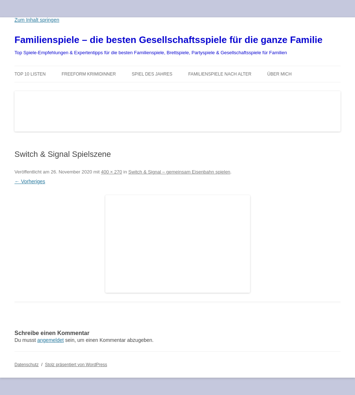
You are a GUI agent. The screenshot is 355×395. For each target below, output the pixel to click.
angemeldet (50, 340)
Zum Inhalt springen (36, 20)
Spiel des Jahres (152, 74)
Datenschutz (26, 364)
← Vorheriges (29, 181)
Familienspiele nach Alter (220, 74)
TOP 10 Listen (30, 74)
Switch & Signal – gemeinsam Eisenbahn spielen (179, 172)
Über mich (279, 74)
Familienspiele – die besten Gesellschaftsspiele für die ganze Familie (168, 39)
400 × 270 (111, 172)
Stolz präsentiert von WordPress (76, 364)
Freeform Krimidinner (89, 74)
